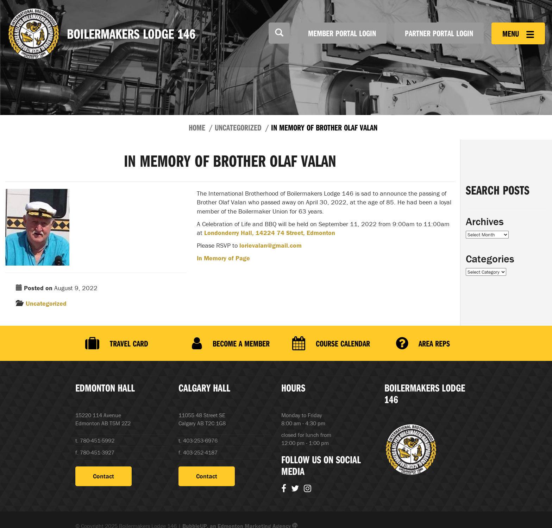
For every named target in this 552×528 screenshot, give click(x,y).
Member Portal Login (342, 33)
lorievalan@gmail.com (270, 245)
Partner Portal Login (439, 33)
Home (197, 127)
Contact (103, 476)
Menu (518, 33)
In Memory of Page (223, 258)
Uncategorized (238, 127)
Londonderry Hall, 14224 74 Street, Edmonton (269, 233)
